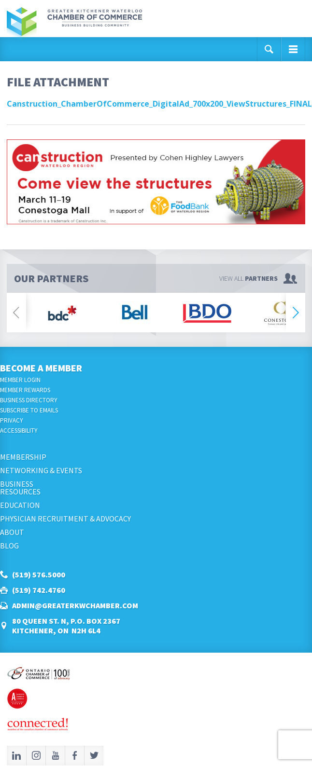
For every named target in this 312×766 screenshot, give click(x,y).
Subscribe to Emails (29, 410)
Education (20, 505)
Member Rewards (25, 390)
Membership (23, 457)
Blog (9, 545)
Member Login (20, 380)
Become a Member (41, 368)
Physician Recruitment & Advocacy (65, 518)
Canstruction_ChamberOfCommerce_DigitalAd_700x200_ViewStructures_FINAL (159, 103)
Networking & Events (41, 470)
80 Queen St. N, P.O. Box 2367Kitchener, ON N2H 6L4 (66, 625)
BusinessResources (20, 487)
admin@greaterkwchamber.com (75, 605)
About (12, 532)
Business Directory (28, 400)
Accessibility (19, 430)
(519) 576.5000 (38, 574)
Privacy (11, 420)
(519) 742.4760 (38, 590)
